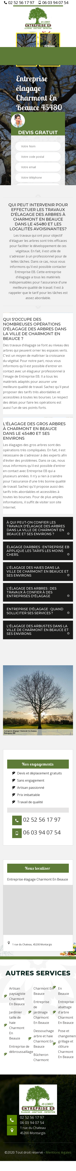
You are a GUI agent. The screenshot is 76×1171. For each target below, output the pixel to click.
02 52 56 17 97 (19, 2)
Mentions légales (58, 1152)
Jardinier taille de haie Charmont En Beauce (13, 1025)
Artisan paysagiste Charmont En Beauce (13, 996)
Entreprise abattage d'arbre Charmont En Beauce (62, 1012)
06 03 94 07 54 (53, 2)
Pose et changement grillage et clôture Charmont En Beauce (62, 1044)
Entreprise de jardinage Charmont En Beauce (37, 1012)
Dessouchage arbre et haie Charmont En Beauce (37, 1039)
